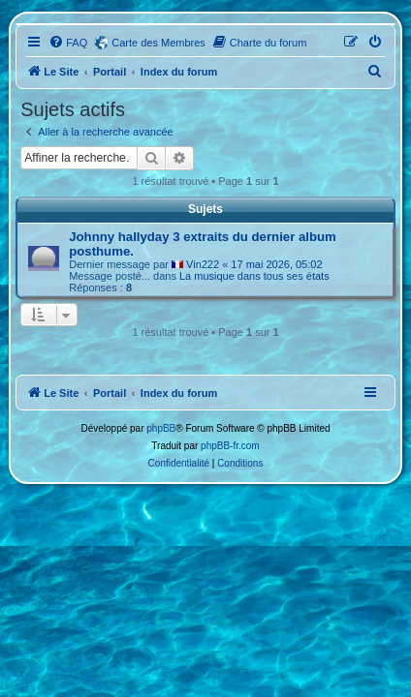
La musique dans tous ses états (254, 276)
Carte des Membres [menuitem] (158, 42)
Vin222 (202, 264)
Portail (109, 71)
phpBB (160, 428)
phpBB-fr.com (230, 445)
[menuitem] (67, 42)
